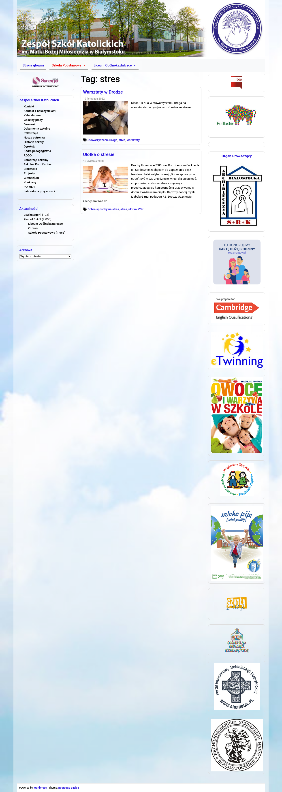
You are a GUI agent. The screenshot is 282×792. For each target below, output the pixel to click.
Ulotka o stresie (98, 154)
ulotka (132, 209)
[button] (68, 65)
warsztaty (133, 140)
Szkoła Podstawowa (41, 232)
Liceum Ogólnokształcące (45, 223)
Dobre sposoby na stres (103, 209)
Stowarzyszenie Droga (102, 140)
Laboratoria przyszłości (39, 191)
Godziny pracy (33, 120)
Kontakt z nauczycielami (40, 111)
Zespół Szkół (32, 219)
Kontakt (29, 106)
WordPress (40, 787)
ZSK (141, 209)
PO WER (29, 186)
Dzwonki (29, 124)
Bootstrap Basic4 (68, 787)
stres (122, 140)
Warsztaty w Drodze (103, 92)
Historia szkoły (34, 142)
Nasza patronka (34, 137)
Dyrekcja (29, 146)
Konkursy (30, 182)
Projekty (29, 173)
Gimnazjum (31, 177)
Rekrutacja (31, 133)
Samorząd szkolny (36, 160)
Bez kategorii (32, 214)
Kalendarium (32, 115)
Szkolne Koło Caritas (37, 164)
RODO (28, 155)
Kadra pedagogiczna (37, 151)
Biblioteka (30, 169)
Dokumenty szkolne (37, 128)
